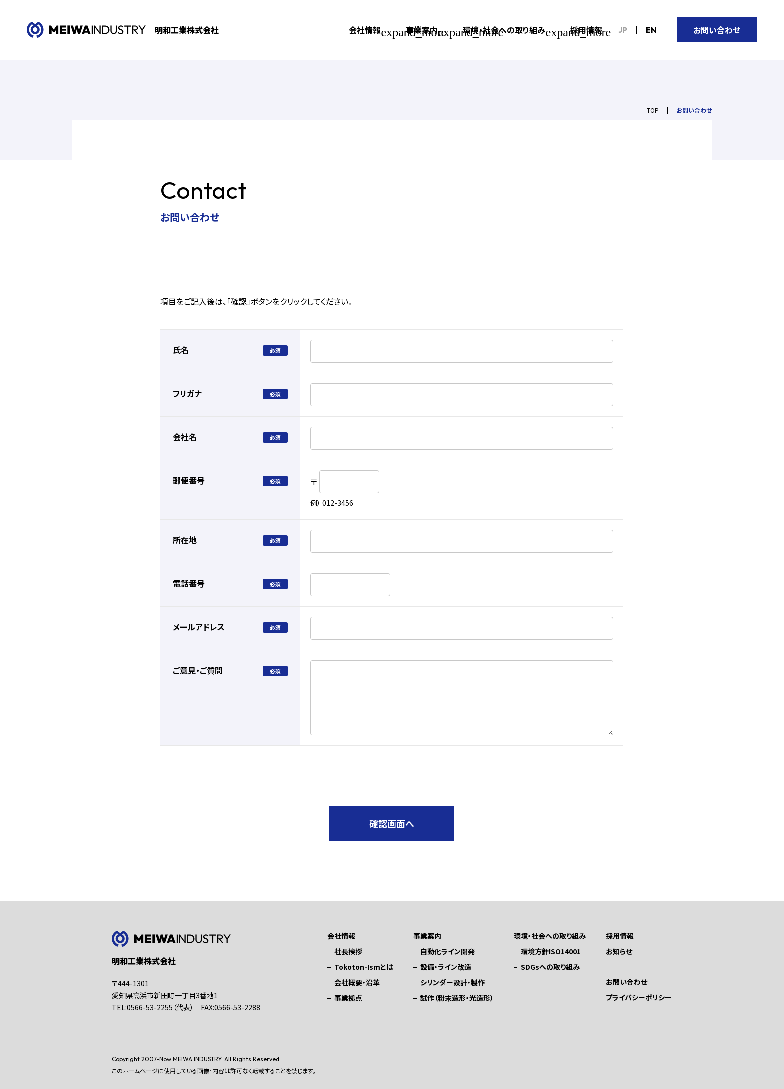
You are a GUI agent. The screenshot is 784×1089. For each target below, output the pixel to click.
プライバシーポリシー (639, 997)
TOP (653, 110)
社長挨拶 (348, 951)
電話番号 (189, 584)
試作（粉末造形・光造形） (457, 998)
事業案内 (428, 936)
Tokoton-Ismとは (364, 967)
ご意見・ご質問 (198, 670)
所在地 (185, 540)
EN (651, 30)
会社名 (185, 437)
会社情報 (342, 936)
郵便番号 (189, 480)
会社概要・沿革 (357, 983)
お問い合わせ (717, 30)
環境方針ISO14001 (551, 951)
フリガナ (187, 394)
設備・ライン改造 (446, 967)
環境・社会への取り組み (550, 936)
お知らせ (619, 951)
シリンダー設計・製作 (452, 983)
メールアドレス (199, 627)
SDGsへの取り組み (550, 967)
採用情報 (586, 30)
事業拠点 (348, 998)
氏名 (181, 350)
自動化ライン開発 (447, 951)
